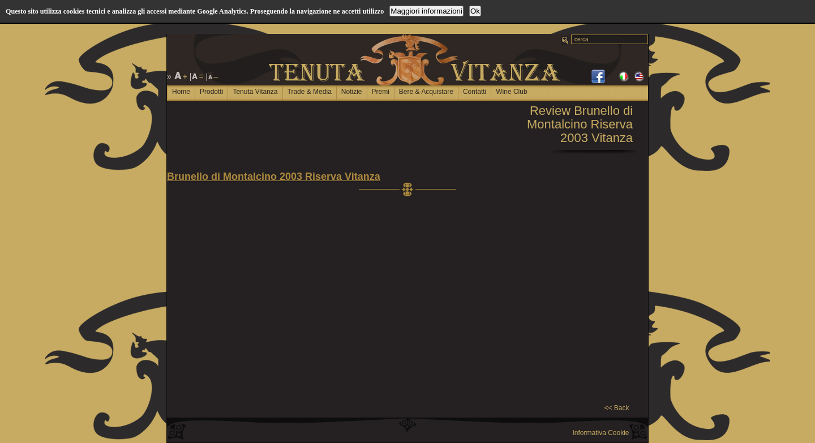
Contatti (474, 92)
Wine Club (511, 92)
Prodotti (211, 92)
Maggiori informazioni (426, 11)
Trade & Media (310, 92)
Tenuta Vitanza (255, 92)
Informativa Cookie (600, 433)
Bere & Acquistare (426, 92)
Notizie (351, 92)
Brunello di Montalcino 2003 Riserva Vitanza (273, 176)
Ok (475, 11)
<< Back (616, 408)
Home (181, 92)
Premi (380, 92)
